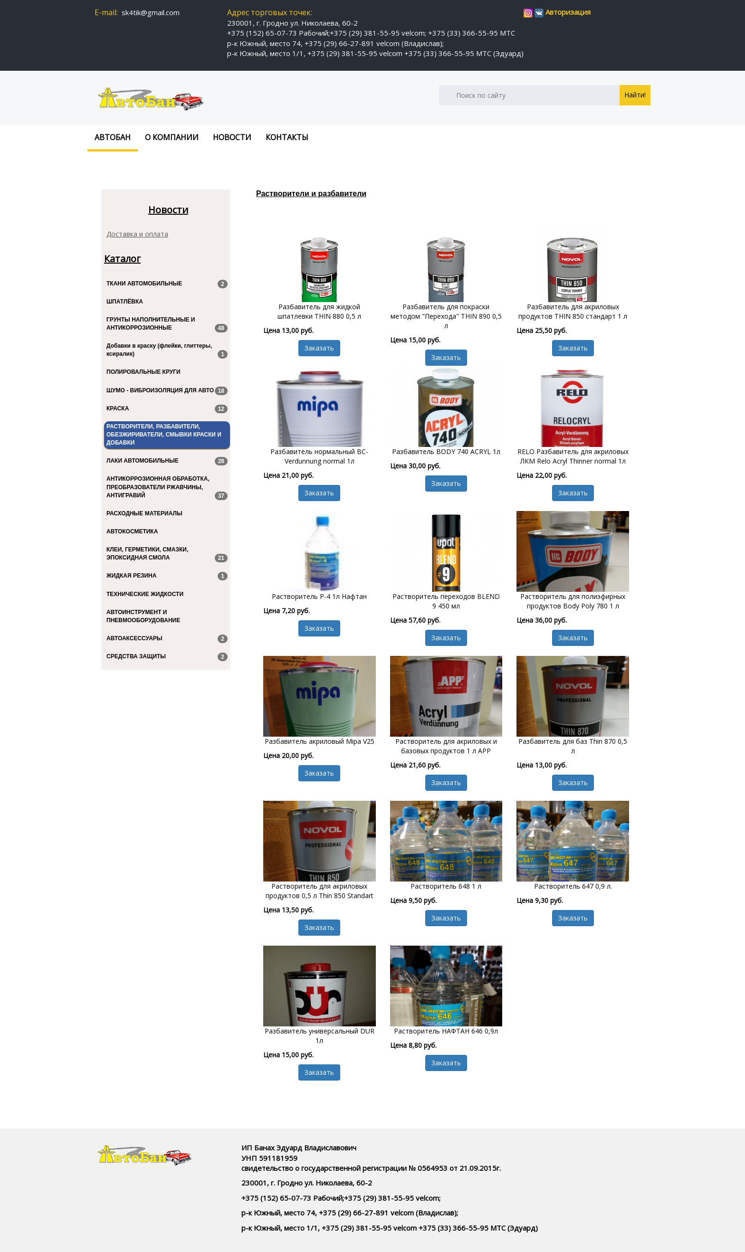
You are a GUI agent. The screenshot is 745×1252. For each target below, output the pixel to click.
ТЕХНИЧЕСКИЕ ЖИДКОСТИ (144, 594)
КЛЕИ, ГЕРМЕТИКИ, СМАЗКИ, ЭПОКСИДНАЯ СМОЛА (167, 554)
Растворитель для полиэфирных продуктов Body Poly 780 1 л (572, 601)
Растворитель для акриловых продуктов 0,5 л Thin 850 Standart (319, 891)
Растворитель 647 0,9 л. (573, 886)
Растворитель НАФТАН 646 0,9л (446, 1030)
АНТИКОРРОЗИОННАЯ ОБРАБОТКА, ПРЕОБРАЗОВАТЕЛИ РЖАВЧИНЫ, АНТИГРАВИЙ (167, 487)
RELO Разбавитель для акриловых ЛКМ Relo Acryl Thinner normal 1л (573, 456)
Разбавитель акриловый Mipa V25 (319, 741)
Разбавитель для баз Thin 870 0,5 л (572, 746)
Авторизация (568, 12)
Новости (232, 137)
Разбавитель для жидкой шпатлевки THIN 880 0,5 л (319, 311)
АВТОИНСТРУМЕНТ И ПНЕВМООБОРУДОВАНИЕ (143, 616)
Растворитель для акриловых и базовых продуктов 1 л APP (446, 746)
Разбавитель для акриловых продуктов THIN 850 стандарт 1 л (572, 311)
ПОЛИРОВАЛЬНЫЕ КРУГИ (143, 372)
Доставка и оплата (137, 233)
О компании (172, 137)
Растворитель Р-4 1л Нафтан (319, 596)
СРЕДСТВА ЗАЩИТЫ (167, 657)
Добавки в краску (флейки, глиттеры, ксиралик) (167, 350)
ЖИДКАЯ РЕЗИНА (167, 576)
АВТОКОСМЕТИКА (132, 531)
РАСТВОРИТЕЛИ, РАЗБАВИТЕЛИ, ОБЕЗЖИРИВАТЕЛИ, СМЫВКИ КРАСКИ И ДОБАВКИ (163, 434)
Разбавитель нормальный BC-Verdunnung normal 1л (319, 456)
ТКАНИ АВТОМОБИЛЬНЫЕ (167, 284)
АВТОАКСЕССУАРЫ (167, 639)
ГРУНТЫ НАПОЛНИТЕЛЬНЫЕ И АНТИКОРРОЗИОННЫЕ (167, 324)
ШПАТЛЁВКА (124, 301)
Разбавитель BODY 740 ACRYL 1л (446, 451)
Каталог (122, 259)
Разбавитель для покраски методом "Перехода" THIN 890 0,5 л (446, 316)
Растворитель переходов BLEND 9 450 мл (446, 601)
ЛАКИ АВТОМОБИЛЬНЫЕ (167, 461)
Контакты (287, 137)
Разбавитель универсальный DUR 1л (319, 1035)
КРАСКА (167, 409)
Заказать (319, 347)
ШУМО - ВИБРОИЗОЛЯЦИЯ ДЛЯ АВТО (167, 391)
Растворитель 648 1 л (446, 886)
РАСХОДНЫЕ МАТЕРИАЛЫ (144, 513)
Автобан (113, 137)
